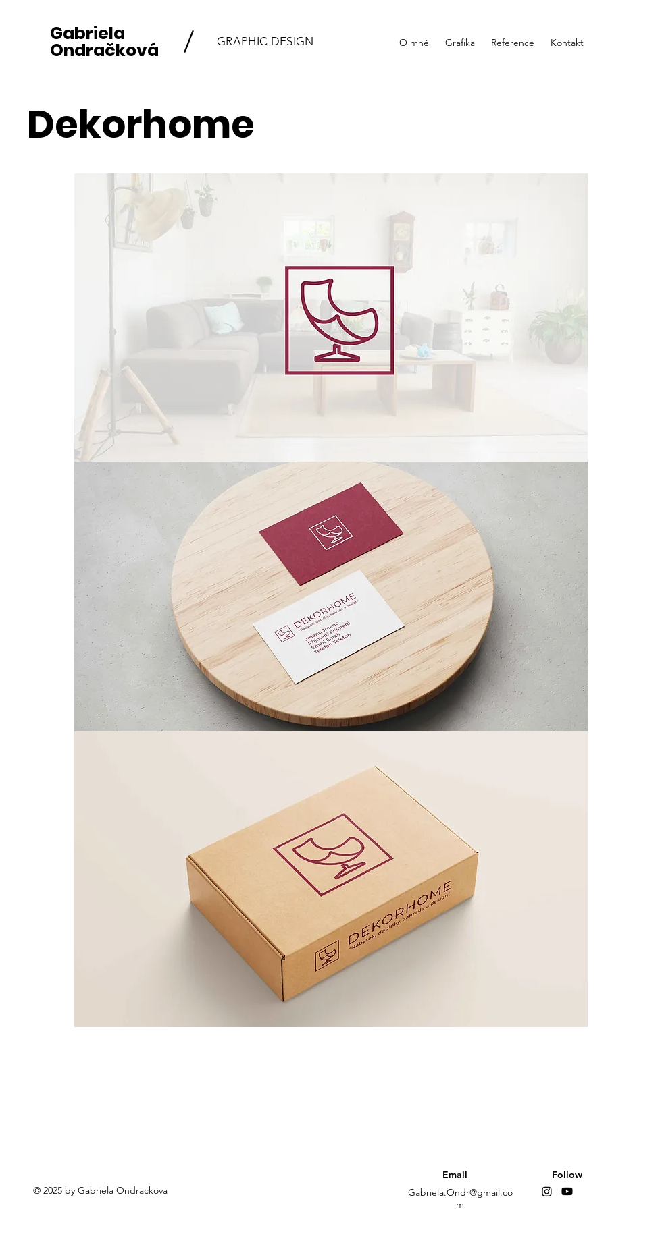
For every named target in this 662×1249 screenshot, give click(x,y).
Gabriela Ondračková (104, 42)
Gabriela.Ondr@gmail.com (460, 1198)
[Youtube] (567, 1191)
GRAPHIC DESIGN (265, 41)
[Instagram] (546, 1191)
